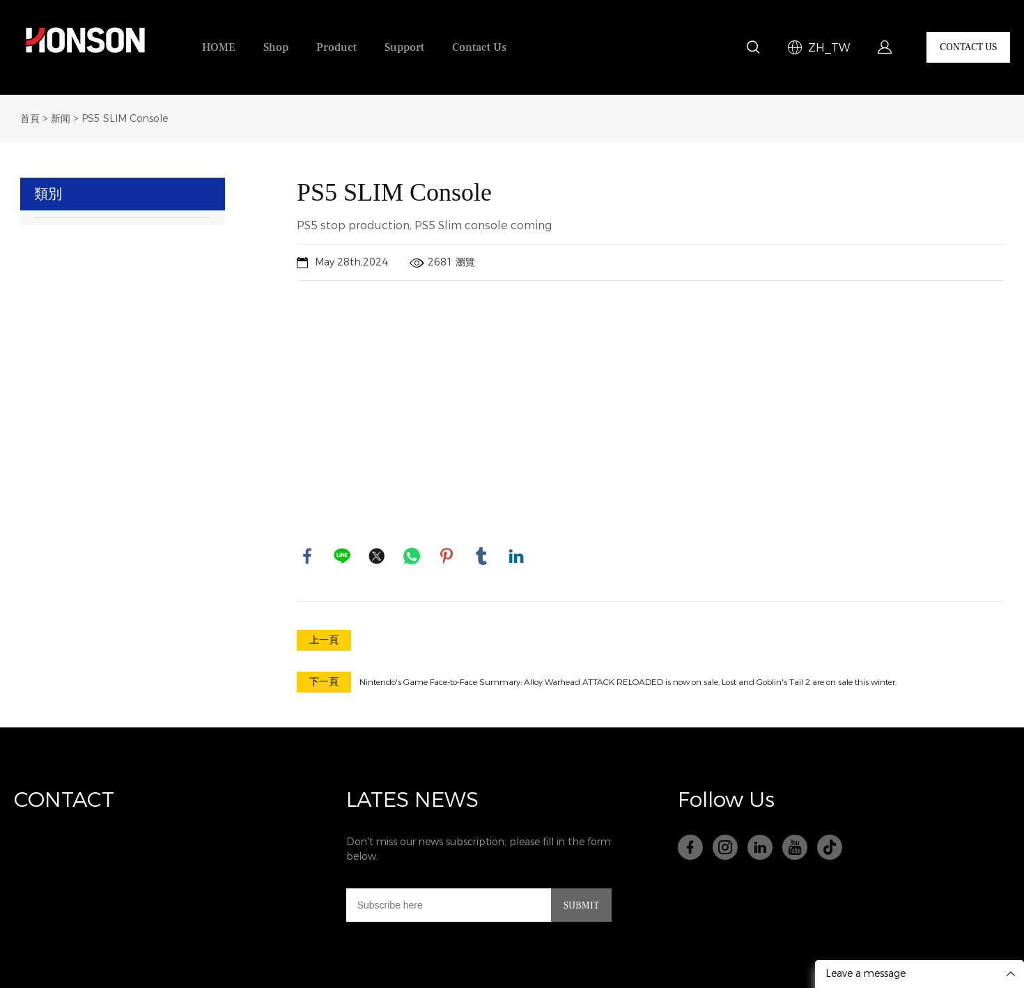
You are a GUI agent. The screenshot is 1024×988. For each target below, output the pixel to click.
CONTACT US (968, 47)
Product (336, 47)
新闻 (60, 118)
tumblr (481, 556)
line (342, 556)
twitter (376, 556)
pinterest (446, 556)
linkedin (516, 556)
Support (404, 47)
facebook (307, 556)
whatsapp (411, 556)
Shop (275, 47)
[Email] (448, 905)
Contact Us (479, 47)
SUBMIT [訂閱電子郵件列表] (581, 906)
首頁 (30, 118)
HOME (218, 47)
